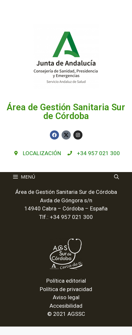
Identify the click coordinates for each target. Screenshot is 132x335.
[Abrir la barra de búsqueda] (116, 176)
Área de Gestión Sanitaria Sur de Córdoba (66, 111)
